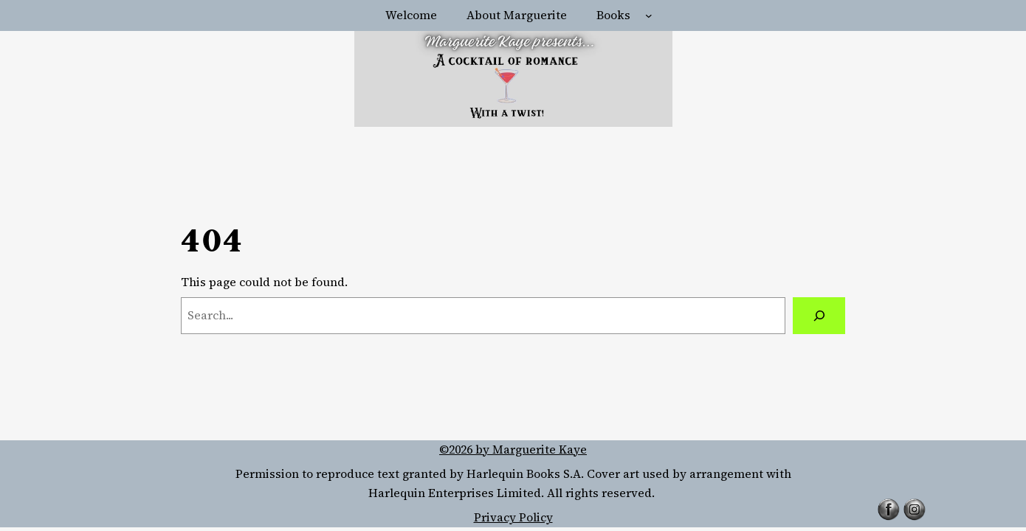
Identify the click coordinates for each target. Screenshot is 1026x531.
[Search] (819, 315)
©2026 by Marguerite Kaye (513, 449)
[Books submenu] (649, 15)
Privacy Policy (513, 517)
